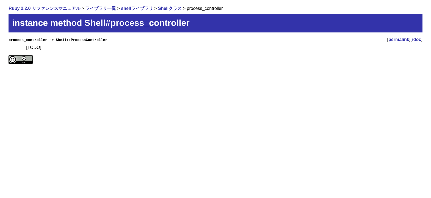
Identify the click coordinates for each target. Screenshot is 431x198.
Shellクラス (170, 8)
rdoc (416, 39)
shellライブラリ (137, 8)
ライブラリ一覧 (100, 8)
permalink (398, 39)
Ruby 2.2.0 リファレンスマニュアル (44, 8)
